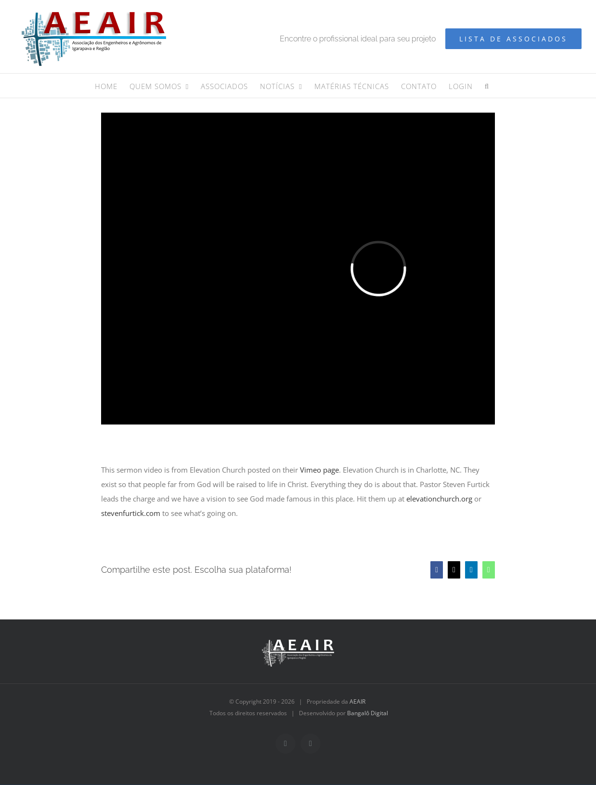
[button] (487, 86)
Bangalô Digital (367, 713)
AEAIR (357, 701)
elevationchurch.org (439, 498)
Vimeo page (319, 470)
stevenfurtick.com (130, 513)
